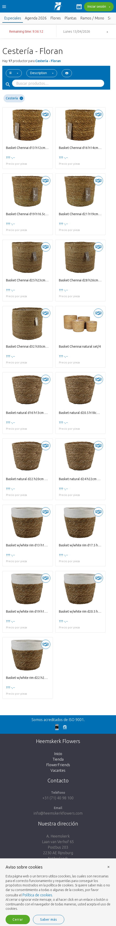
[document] (58, 888)
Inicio (58, 754)
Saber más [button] (48, 919)
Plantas (70, 18)
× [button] (108, 866)
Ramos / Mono (92, 18)
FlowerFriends (58, 765)
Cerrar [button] (18, 919)
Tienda (58, 759)
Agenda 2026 (36, 18)
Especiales (12, 18)
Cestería (14, 98)
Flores (55, 18)
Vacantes (58, 770)
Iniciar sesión (98, 7)
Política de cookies (37, 895)
